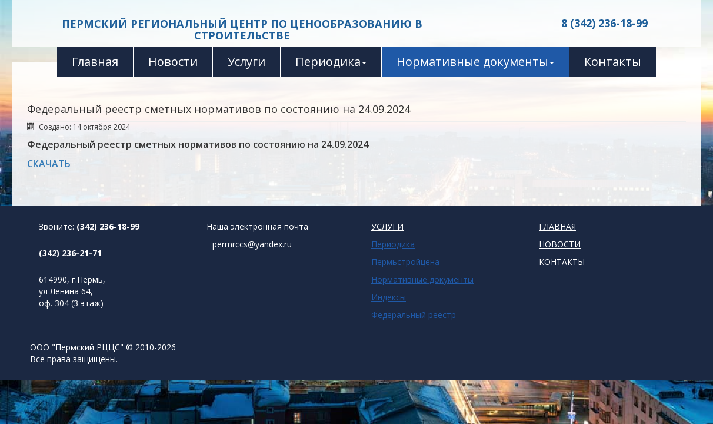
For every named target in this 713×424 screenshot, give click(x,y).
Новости (173, 61)
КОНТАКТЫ (562, 261)
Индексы (388, 297)
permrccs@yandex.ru (252, 244)
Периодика (331, 61)
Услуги (246, 61)
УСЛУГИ (387, 226)
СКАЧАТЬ (49, 163)
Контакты (612, 61)
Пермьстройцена (405, 261)
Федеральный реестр (413, 314)
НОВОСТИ (560, 244)
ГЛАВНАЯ (557, 226)
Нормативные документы (475, 61)
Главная (95, 61)
